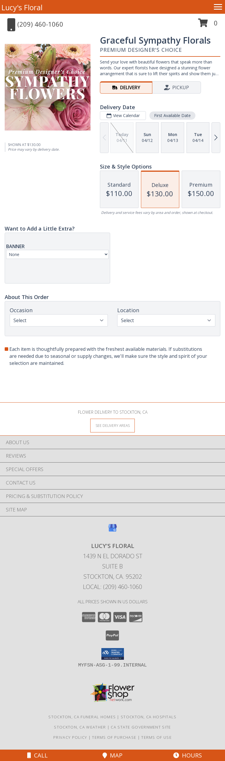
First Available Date (172, 115)
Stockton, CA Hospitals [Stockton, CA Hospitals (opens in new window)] (149, 716)
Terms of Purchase (114, 737)
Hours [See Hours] (187, 755)
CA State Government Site (141, 727)
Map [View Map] (112, 755)
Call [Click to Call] (37, 755)
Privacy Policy (70, 737)
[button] (208, 25)
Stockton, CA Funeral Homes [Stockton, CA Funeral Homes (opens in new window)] (82, 716)
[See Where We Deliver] (112, 425)
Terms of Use (156, 737)
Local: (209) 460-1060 (112, 587)
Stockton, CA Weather (80, 727)
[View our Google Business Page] (112, 530)
